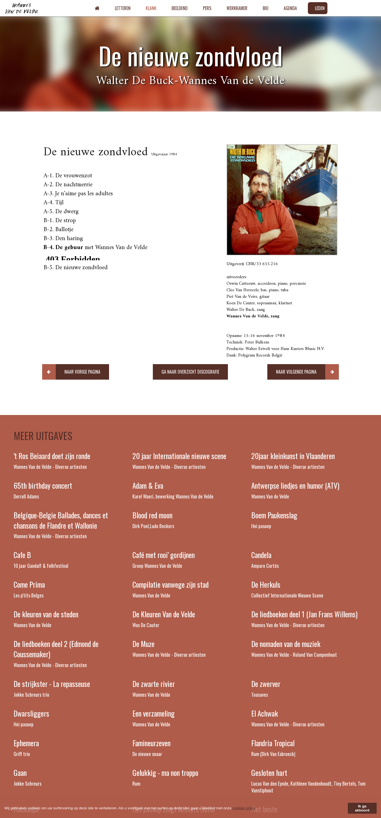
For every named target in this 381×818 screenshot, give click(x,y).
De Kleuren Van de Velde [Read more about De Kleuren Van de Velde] (163, 614)
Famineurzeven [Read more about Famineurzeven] (151, 743)
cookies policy (244, 808)
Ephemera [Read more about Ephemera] (26, 743)
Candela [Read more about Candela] (261, 554)
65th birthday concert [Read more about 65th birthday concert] (43, 485)
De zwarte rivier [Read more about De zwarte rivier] (153, 683)
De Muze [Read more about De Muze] (143, 643)
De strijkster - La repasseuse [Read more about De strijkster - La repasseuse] (52, 683)
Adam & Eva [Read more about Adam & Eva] (147, 485)
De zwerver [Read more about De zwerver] (265, 683)
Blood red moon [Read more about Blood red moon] (152, 515)
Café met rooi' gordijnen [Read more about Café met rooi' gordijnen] (163, 554)
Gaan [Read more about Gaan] (20, 772)
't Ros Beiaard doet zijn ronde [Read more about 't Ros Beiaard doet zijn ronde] (52, 455)
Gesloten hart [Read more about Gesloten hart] (269, 772)
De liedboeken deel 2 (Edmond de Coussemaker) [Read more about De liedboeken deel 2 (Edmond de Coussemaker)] (56, 648)
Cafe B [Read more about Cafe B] (22, 554)
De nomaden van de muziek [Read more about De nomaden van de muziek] (285, 643)
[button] (75, 372)
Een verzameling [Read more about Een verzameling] (153, 713)
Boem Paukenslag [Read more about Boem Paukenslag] (274, 515)
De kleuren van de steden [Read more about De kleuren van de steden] (46, 614)
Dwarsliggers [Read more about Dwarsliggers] (31, 713)
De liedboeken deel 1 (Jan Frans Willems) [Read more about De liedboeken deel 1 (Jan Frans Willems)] (304, 614)
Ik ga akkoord (362, 808)
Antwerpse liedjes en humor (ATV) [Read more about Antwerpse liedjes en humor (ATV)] (295, 485)
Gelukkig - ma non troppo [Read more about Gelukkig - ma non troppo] (165, 772)
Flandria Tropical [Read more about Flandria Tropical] (273, 743)
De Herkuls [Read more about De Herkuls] (265, 584)
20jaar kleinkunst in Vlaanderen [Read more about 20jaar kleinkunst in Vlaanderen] (293, 455)
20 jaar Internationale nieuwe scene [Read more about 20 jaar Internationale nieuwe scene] (179, 455)
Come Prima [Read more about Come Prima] (29, 584)
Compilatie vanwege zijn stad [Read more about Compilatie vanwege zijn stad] (170, 584)
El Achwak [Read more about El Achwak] (264, 713)
